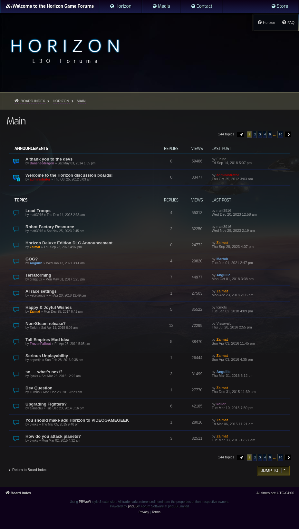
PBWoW (85, 502)
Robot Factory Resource (49, 226)
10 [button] (280, 134)
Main (16, 121)
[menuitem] (120, 6)
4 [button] (265, 134)
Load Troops (38, 210)
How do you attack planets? (53, 436)
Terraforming (38, 275)
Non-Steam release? (45, 323)
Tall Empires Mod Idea (47, 339)
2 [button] (255, 134)
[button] (240, 134)
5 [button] (270, 134)
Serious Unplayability (46, 355)
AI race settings (41, 291)
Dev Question (39, 388)
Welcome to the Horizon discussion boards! (69, 175)
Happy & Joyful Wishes (48, 307)
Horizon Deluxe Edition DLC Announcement (68, 242)
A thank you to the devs (48, 159)
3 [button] (260, 134)
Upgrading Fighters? (46, 404)
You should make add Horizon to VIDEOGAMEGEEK (77, 420)
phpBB (133, 506)
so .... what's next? (44, 371)
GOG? (31, 259)
